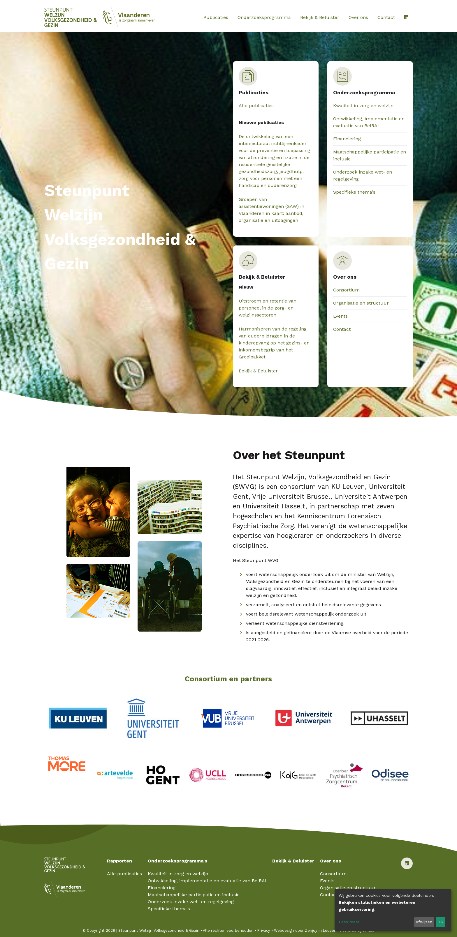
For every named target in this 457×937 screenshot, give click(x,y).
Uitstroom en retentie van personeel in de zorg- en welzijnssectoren (267, 308)
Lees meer (349, 922)
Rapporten (119, 861)
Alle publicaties (256, 105)
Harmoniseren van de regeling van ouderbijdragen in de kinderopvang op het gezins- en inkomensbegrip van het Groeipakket (274, 343)
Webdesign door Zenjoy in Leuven (305, 930)
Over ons (358, 17)
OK (440, 922)
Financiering (347, 139)
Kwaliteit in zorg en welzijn (363, 105)
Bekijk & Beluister (319, 17)
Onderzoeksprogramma (264, 17)
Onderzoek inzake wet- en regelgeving (191, 901)
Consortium (346, 290)
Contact (386, 17)
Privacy (263, 930)
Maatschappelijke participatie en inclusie (194, 894)
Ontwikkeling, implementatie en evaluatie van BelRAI (207, 880)
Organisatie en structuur (361, 303)
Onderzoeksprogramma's (177, 861)
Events (340, 316)
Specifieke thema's (354, 192)
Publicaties (215, 17)
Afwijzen (424, 922)
